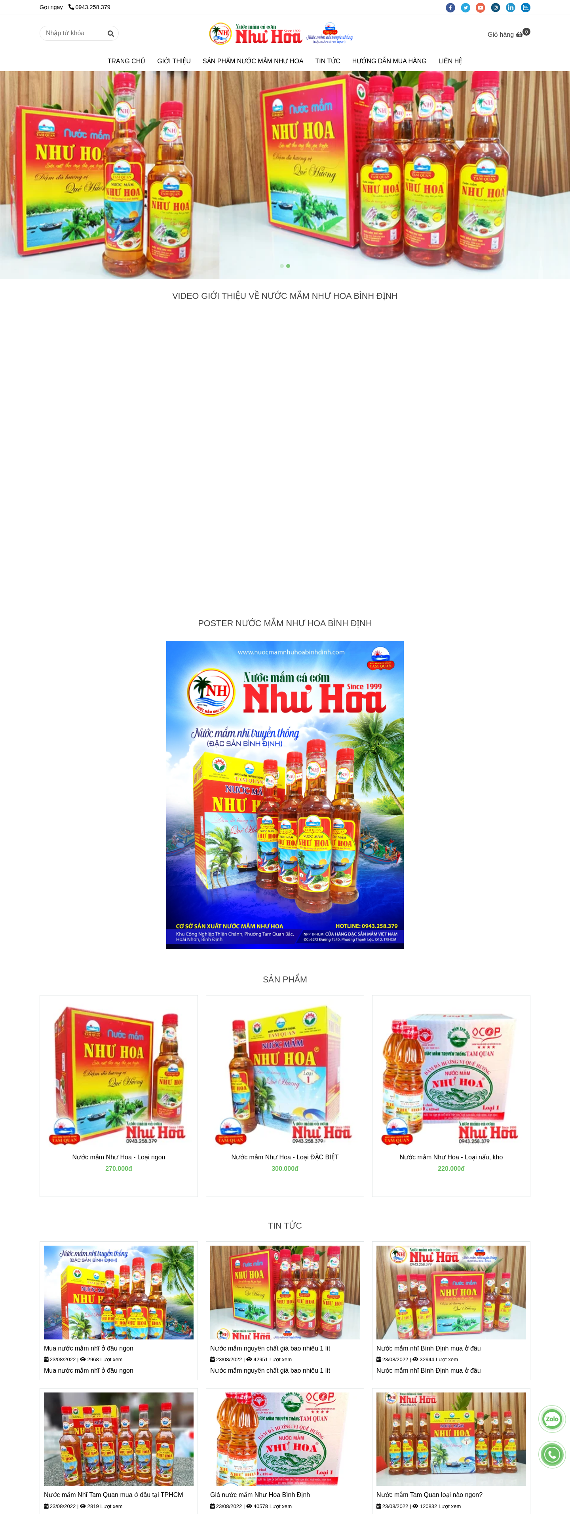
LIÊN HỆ (451, 61)
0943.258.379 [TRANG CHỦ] (89, 7)
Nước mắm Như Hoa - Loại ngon (118, 1157)
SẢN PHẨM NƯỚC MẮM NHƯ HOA (253, 61)
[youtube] (483, 7)
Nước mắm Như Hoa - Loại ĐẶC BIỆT (285, 1157)
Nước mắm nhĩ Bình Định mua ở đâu (428, 1348)
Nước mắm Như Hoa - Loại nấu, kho (451, 1157)
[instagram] (498, 7)
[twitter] (468, 7)
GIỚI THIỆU (174, 61)
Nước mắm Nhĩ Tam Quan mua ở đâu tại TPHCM (113, 1494)
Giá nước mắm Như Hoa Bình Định (260, 1494)
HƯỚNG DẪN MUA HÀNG (389, 61)
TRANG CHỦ (127, 61)
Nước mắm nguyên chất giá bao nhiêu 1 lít (270, 1348)
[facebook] (453, 7)
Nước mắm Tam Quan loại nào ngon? (429, 1494)
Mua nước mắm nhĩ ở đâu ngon (88, 1348)
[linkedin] (513, 7)
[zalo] (527, 7)
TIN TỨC (327, 61)
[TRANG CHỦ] (285, 33)
